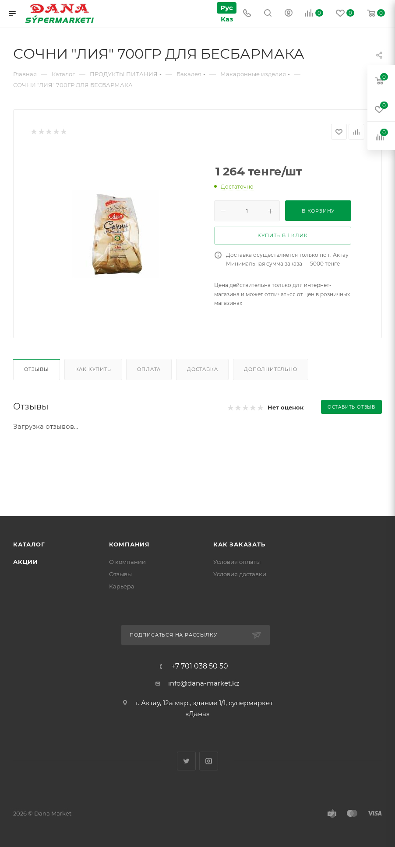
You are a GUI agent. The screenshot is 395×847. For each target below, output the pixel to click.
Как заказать (239, 544)
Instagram (208, 761)
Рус (226, 8)
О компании (127, 561)
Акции (25, 561)
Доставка (202, 369)
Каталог (29, 544)
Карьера (121, 586)
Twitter (186, 761)
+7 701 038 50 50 (199, 666)
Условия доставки (239, 574)
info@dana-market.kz (204, 683)
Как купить (93, 369)
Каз (226, 19)
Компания (129, 544)
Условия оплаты (237, 561)
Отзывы (36, 369)
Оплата (149, 369)
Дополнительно (270, 369)
